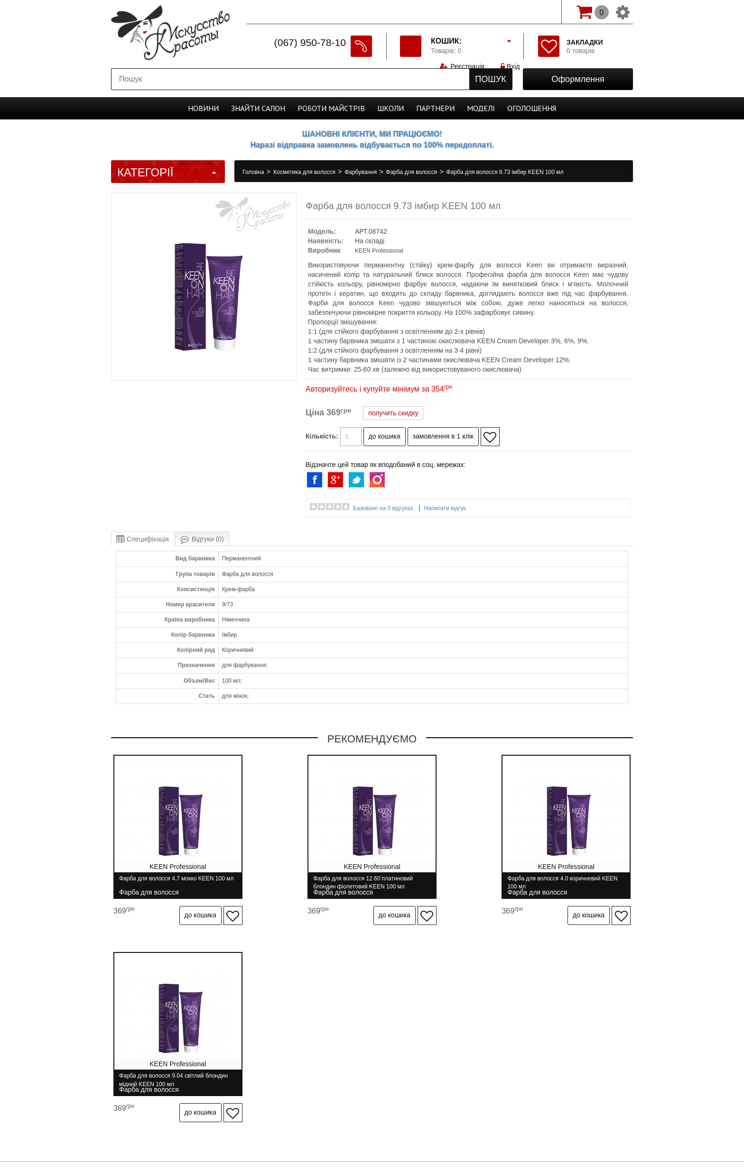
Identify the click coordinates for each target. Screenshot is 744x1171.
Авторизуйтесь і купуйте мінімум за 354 (379, 389)
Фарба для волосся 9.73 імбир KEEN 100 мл (505, 172)
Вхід (511, 12)
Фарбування (361, 172)
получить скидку (393, 413)
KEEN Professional (379, 250)
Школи (390, 108)
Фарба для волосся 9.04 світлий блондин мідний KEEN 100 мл (560, 882)
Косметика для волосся (305, 172)
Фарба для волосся (412, 172)
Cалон (258, 108)
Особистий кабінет (490, 1023)
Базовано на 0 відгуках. (384, 508)
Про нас (171, 1023)
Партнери (435, 108)
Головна (254, 172)
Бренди (436, 1023)
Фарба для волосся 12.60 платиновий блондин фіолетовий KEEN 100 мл (302, 882)
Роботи (331, 108)
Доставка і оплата (226, 1023)
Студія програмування (372, 1126)
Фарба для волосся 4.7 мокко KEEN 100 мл (172, 882)
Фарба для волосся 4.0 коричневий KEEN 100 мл (431, 882)
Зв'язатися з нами (382, 1023)
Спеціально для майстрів (291, 11)
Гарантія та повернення (305, 1023)
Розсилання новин (562, 1023)
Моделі (481, 108)
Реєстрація (467, 12)
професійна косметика (371, 1143)
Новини (203, 108)
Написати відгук (445, 508)
